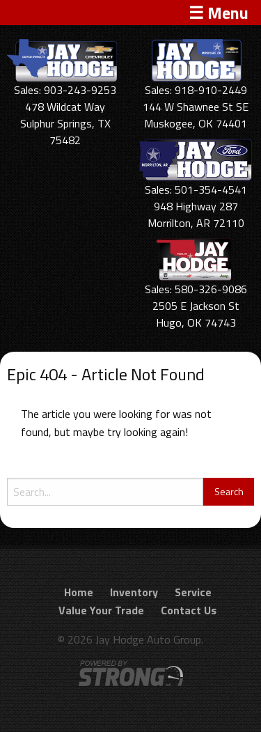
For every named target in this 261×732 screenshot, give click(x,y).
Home (78, 592)
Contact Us (188, 610)
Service (193, 592)
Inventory (134, 592)
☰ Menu (218, 12)
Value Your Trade (101, 610)
